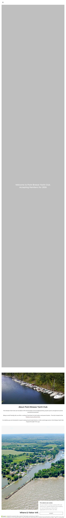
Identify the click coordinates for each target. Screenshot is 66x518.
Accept (51, 515)
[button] (3, 2)
